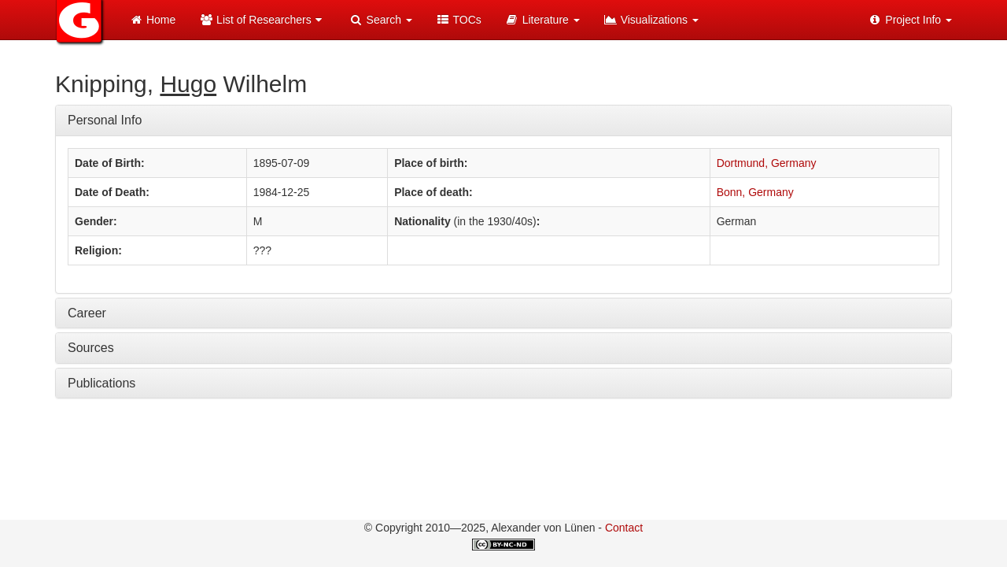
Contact (624, 527)
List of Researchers (262, 19)
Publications (101, 383)
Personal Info (105, 120)
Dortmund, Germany (767, 163)
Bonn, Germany (755, 192)
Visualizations (651, 19)
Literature (542, 19)
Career (87, 313)
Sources (91, 347)
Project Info (910, 19)
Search (380, 19)
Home (152, 19)
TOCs (458, 19)
